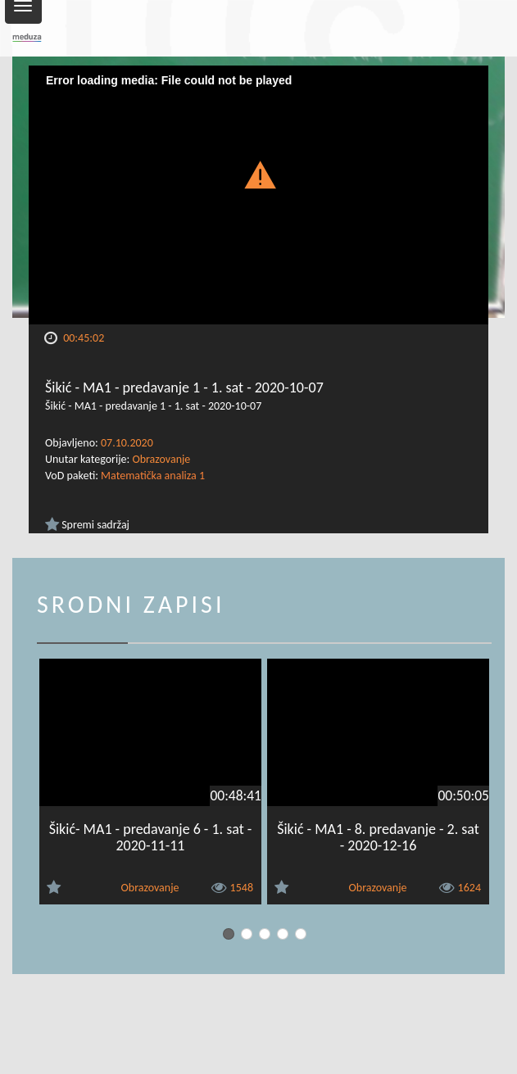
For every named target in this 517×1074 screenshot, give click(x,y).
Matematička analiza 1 (153, 476)
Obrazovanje (161, 459)
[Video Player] (258, 195)
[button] (259, 174)
